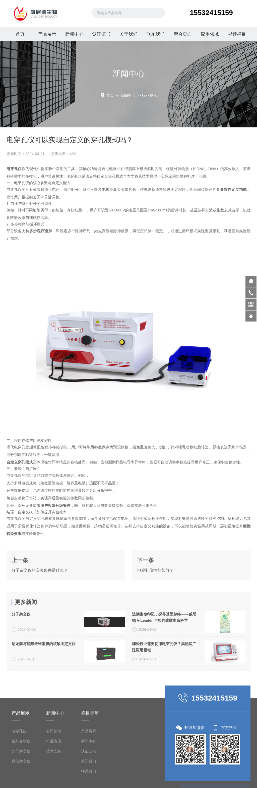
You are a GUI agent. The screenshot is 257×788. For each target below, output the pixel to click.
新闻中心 (74, 34)
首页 (20, 34)
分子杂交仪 (21, 655)
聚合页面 (183, 34)
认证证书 (101, 34)
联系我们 (156, 34)
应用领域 (210, 34)
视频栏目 (237, 34)
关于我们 (128, 34)
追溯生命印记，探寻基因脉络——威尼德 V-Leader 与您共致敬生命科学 (164, 658)
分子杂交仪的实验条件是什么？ (40, 588)
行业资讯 (149, 95)
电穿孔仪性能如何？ (155, 588)
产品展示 (47, 34)
